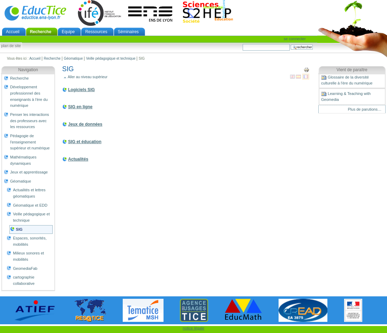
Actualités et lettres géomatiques (29, 193)
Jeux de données (85, 124)
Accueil (13, 31)
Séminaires (128, 31)
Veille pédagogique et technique (111, 58)
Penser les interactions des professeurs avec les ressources (29, 120)
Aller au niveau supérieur (87, 77)
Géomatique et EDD (30, 205)
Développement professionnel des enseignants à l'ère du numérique (29, 96)
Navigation (28, 69)
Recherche (40, 31)
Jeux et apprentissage (29, 172)
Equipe (68, 31)
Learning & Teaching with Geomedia (346, 96)
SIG (19, 229)
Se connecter (295, 39)
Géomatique (73, 58)
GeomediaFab (25, 268)
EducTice (35, 13)
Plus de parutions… (364, 109)
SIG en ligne (80, 106)
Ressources (96, 31)
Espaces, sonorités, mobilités (29, 241)
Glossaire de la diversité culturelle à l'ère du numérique (346, 80)
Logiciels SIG (81, 89)
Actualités (78, 159)
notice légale (193, 328)
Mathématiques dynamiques (23, 160)
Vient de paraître (351, 69)
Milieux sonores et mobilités (28, 256)
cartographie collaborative (24, 280)
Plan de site (11, 46)
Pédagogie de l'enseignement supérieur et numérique (30, 142)
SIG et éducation (84, 141)
